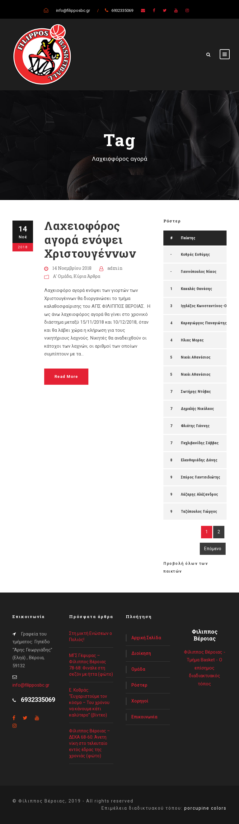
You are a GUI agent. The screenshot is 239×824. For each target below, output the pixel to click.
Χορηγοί (139, 700)
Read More (66, 376)
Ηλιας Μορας (192, 340)
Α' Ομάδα (62, 276)
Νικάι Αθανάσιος (196, 357)
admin (115, 268)
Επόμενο (212, 548)
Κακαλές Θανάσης (196, 288)
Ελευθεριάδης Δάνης (199, 460)
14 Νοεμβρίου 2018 (71, 268)
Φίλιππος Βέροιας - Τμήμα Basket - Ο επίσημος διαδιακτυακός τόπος (204, 668)
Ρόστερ (139, 685)
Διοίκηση (141, 653)
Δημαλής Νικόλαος (197, 408)
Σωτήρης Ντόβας (196, 391)
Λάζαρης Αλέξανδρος (199, 494)
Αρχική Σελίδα (146, 637)
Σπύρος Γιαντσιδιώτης (200, 477)
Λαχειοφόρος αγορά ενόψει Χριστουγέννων (90, 239)
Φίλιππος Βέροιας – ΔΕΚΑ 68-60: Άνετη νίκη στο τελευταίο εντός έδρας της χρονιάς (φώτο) (89, 743)
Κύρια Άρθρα (86, 276)
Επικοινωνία (144, 716)
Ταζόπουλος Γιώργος (199, 511)
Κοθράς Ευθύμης (195, 254)
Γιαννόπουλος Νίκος (199, 271)
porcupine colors (205, 808)
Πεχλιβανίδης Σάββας (200, 443)
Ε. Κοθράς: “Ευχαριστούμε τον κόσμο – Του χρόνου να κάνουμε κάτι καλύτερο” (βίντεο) (89, 702)
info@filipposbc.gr (30, 685)
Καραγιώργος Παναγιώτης (204, 323)
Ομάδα (138, 669)
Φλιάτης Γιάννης (195, 425)
